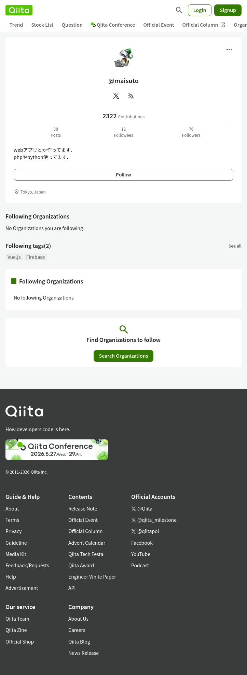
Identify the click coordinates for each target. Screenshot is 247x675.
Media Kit (15, 554)
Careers (76, 629)
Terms (12, 519)
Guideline (16, 542)
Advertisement (21, 587)
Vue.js (14, 256)
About (12, 508)
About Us (78, 618)
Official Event (158, 24)
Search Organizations (123, 355)
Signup (228, 9)
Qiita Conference (113, 24)
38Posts (56, 132)
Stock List (42, 24)
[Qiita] (18, 10)
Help (10, 576)
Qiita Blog (79, 641)
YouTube (140, 554)
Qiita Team (17, 618)
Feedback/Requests (27, 565)
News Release (83, 652)
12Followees (123, 132)
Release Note (82, 508)
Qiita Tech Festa (85, 554)
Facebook (142, 542)
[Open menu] (229, 49)
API (72, 587)
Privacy (13, 531)
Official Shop (19, 641)
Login (199, 9)
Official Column (204, 24)
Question (72, 24)
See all (235, 246)
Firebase (35, 256)
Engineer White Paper (92, 576)
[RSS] (131, 95)
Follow (123, 174)
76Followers (191, 132)
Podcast (140, 565)
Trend (16, 24)
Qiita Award (81, 565)
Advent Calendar (86, 542)
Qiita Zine (16, 629)
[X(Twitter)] (116, 95)
